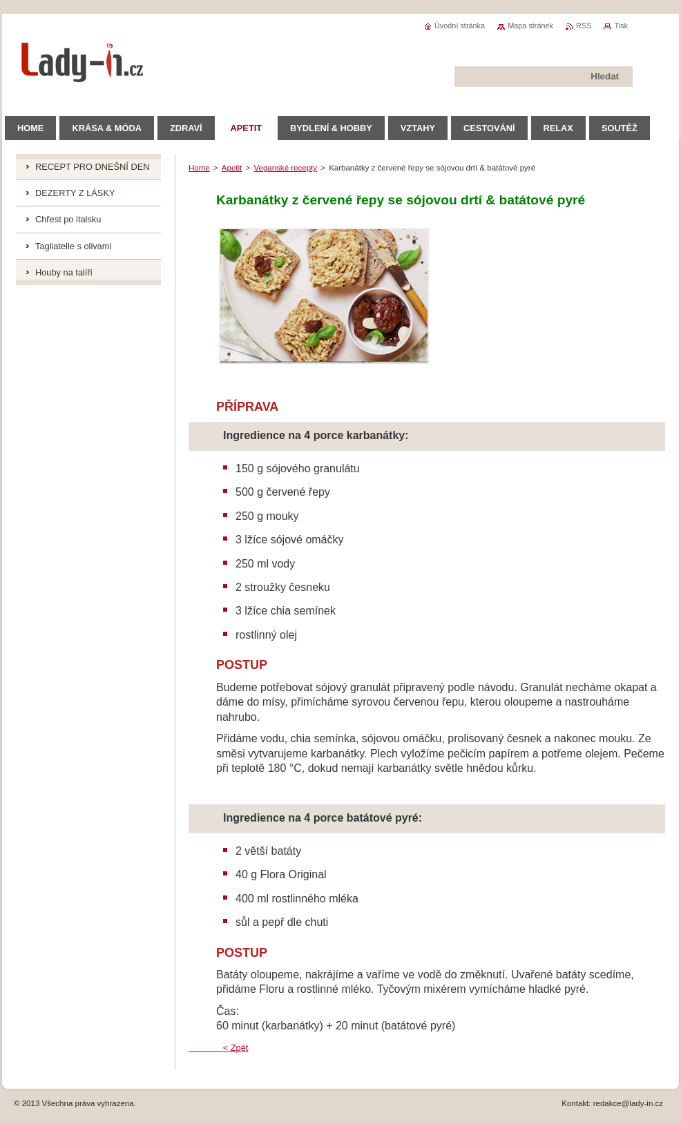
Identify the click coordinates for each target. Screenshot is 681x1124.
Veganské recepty (285, 168)
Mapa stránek (530, 25)
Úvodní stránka (459, 25)
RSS (583, 25)
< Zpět (218, 1048)
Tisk (621, 25)
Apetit (232, 168)
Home (199, 168)
